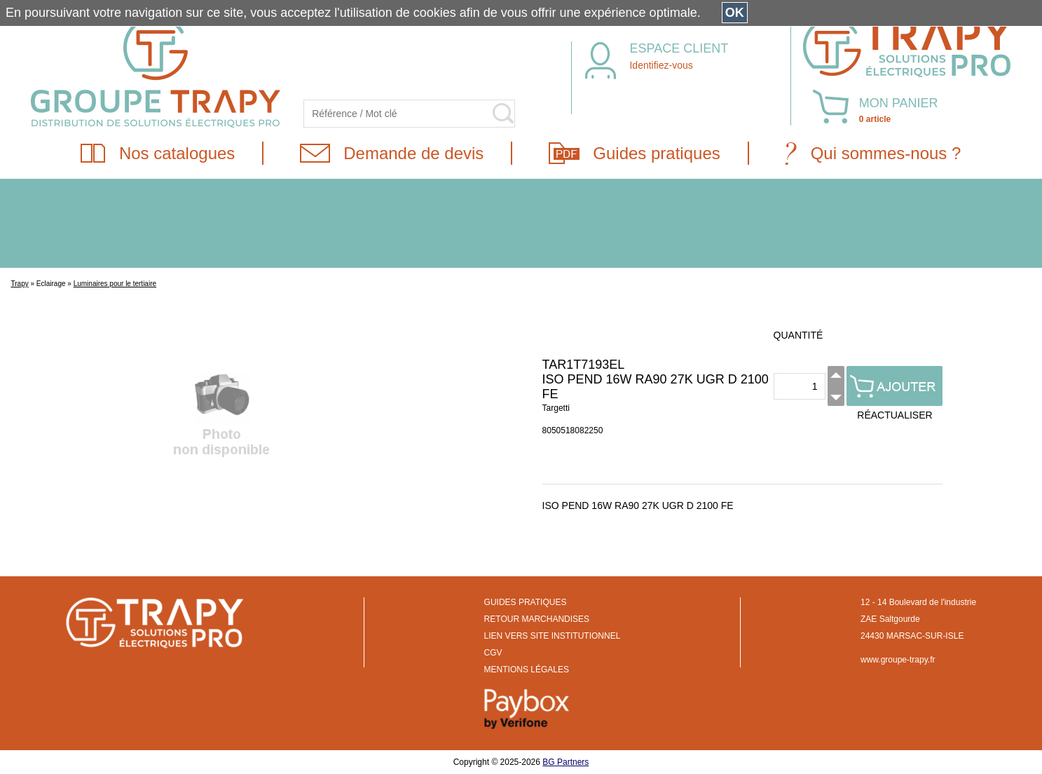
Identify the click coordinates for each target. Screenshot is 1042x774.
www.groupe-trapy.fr (898, 660)
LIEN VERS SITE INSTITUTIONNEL (552, 636)
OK (734, 13)
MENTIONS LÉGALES (526, 669)
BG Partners (565, 762)
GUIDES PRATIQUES (525, 602)
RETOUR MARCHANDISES (536, 619)
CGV (493, 653)
